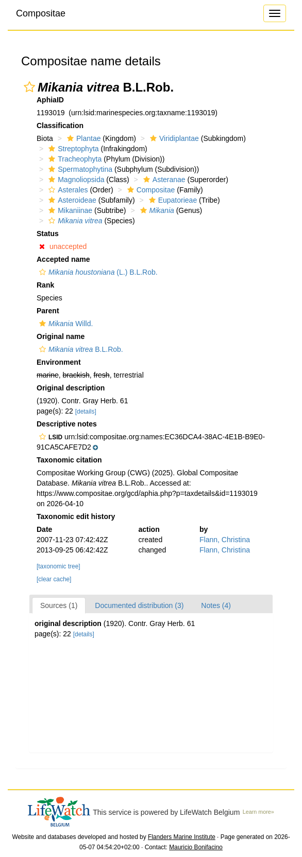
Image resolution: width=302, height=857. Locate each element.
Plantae (82, 138)
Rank (45, 285)
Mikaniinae (69, 210)
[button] (29, 87)
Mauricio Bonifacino (196, 847)
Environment (59, 362)
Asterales (67, 190)
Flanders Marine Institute (181, 837)
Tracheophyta (74, 159)
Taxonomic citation (69, 460)
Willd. (65, 323)
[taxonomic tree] (58, 566)
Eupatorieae (171, 200)
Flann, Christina (224, 539)
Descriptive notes (67, 424)
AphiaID (50, 100)
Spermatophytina (79, 169)
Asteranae (163, 179)
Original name (61, 336)
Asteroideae (71, 200)
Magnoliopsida (75, 179)
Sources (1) (58, 605)
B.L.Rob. (80, 349)
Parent (48, 311)
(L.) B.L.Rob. (97, 272)
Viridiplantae (173, 138)
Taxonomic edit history (76, 516)
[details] (85, 411)
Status (48, 233)
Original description (71, 388)
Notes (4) (216, 605)
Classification (60, 125)
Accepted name (63, 259)
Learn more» (258, 812)
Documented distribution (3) (139, 605)
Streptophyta (72, 149)
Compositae (40, 13)
